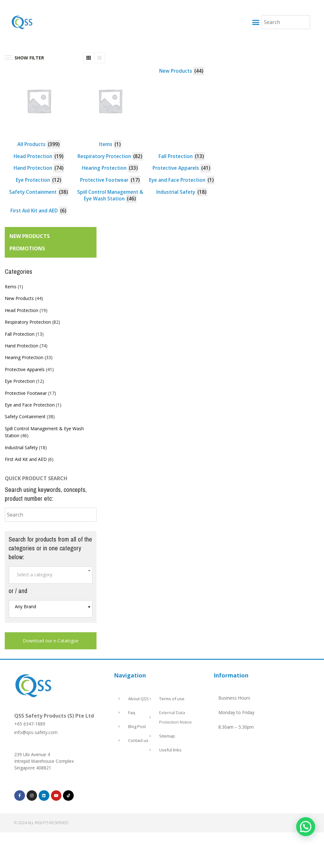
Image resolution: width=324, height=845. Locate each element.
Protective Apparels (25, 369)
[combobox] (51, 575)
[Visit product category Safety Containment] (39, 192)
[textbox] (50, 574)
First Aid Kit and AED (26, 459)
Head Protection (21, 310)
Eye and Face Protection (30, 405)
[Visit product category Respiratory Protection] (110, 156)
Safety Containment (25, 416)
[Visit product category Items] (110, 108)
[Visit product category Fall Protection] (181, 156)
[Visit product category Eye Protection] (39, 180)
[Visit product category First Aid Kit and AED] (39, 210)
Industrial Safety (21, 447)
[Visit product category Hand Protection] (39, 168)
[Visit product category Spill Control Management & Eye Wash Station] (110, 195)
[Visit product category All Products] (39, 108)
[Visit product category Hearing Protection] (110, 168)
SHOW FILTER (24, 58)
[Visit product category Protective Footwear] (110, 180)
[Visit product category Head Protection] (39, 156)
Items (10, 287)
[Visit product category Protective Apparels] (181, 168)
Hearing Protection (24, 357)
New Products (19, 298)
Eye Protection (20, 381)
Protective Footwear (26, 393)
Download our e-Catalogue (50, 641)
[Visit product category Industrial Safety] (181, 192)
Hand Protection (21, 346)
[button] (256, 22)
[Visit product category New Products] (181, 71)
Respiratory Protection (28, 322)
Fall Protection (19, 334)
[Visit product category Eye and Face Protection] (181, 180)
